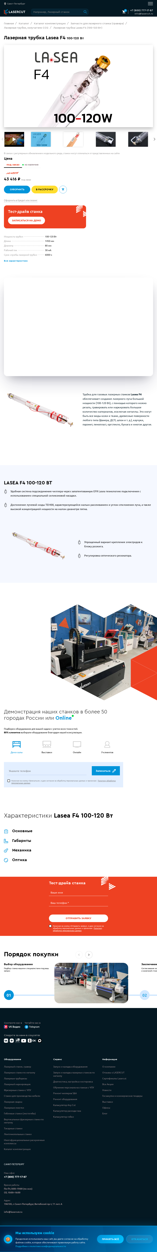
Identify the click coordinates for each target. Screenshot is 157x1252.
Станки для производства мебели (22, 1096)
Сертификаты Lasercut (114, 1078)
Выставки (107, 1102)
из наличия (31, 164)
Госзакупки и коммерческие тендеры (122, 1096)
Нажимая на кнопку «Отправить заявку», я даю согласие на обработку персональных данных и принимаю (78, 928)
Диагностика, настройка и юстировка (73, 1081)
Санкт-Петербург (14, 1164)
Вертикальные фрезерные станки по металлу (24, 1121)
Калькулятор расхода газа (67, 1111)
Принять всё (110, 1239)
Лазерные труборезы (15, 1078)
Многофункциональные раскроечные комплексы (24, 1142)
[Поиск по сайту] (60, 12)
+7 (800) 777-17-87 (141, 10)
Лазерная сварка (13, 1102)
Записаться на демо (26, 220)
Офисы (106, 1107)
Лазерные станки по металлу (19, 1072)
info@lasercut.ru (144, 14)
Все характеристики (15, 261)
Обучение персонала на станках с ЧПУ (73, 1087)
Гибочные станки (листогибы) (20, 1113)
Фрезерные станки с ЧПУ (17, 1090)
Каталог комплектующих (17, 1149)
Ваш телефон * (60, 903)
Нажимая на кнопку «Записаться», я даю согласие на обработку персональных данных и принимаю (63, 782)
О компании (108, 1066)
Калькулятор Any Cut (64, 1105)
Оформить (17, 189)
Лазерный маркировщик (17, 1084)
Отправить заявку (78, 918)
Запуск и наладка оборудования (70, 1066)
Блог (104, 1113)
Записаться (105, 771)
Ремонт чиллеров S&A (65, 1093)
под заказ (13, 164)
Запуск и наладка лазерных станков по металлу (74, 1074)
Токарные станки (13, 1128)
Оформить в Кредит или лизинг (20, 200)
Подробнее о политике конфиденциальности (40, 1246)
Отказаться (139, 1239)
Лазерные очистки (14, 1107)
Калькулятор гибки (63, 1116)
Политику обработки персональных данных (77, 929)
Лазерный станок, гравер (17, 1066)
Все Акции (107, 1084)
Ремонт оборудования (65, 1099)
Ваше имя (57, 893)
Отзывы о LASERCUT (113, 1072)
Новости (106, 1090)
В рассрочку (45, 189)
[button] (154, 139)
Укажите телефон (20, 771)
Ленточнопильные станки (18, 1134)
